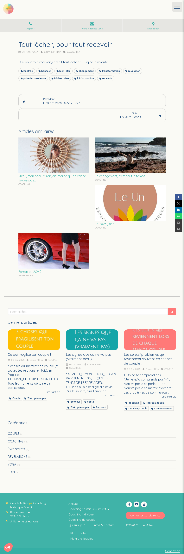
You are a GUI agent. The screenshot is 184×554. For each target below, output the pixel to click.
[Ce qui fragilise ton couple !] (34, 339)
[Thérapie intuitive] (82, 520)
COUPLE (13, 433)
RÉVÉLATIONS (17, 457)
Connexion (172, 551)
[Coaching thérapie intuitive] (73, 504)
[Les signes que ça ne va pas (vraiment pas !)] (92, 339)
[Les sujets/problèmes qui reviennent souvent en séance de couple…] (150, 339)
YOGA (12, 464)
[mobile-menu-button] (177, 7)
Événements (16, 449)
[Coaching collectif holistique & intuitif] (77, 525)
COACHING (15, 441)
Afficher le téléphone (24, 521)
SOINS (12, 472)
